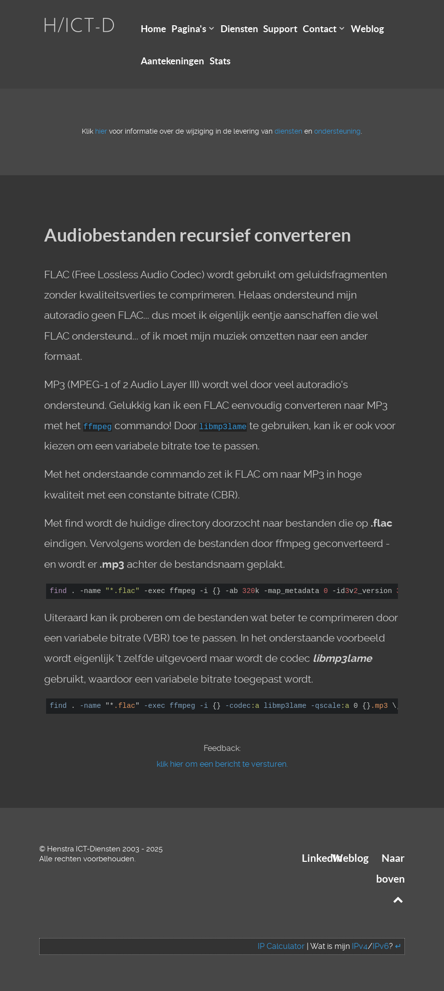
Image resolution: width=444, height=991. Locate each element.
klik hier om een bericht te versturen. (222, 764)
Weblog (350, 858)
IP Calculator (281, 946)
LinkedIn (322, 858)
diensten (288, 131)
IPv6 (381, 946)
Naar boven (390, 878)
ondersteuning (337, 131)
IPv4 (360, 946)
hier (101, 131)
